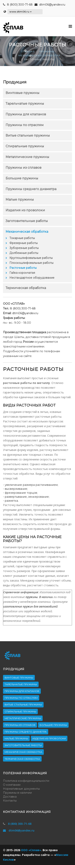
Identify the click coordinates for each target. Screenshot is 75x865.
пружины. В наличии (39, 597)
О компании (11, 785)
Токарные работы (22, 238)
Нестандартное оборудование (31, 277)
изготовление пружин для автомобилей (30, 606)
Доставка (10, 796)
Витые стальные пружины (28, 135)
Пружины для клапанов (26, 114)
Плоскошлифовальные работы (31, 263)
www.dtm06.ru (20, 11)
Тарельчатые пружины (25, 103)
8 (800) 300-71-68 (20, 4)
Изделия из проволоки (25, 210)
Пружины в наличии (17, 792)
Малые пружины (20, 199)
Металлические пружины (27, 157)
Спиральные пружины (25, 146)
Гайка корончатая (22, 273)
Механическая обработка (39, 55)
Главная (28, 51)
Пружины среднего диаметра (31, 189)
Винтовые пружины (22, 93)
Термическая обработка (26, 288)
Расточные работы (23, 268)
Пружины (46, 51)
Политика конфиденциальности (26, 781)
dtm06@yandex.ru (50, 4)
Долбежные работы (23, 253)
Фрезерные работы (23, 243)
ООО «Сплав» (31, 850)
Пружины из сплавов (23, 167)
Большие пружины (22, 178)
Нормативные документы (21, 788)
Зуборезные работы (24, 248)
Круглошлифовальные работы (31, 258)
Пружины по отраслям (25, 125)
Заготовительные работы (27, 221)
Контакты (10, 800)
